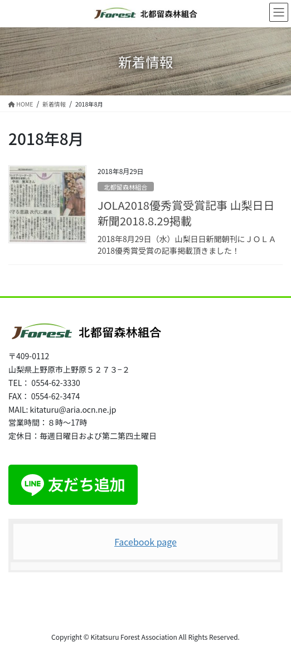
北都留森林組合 (125, 186)
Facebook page (145, 541)
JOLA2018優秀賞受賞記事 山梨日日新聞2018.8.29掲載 (186, 213)
